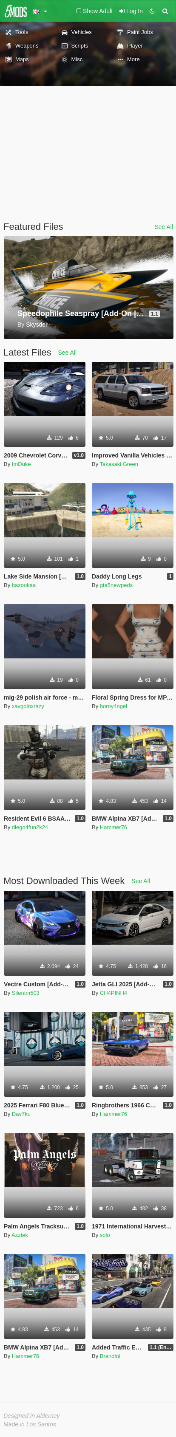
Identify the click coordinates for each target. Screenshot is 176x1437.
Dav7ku (21, 1114)
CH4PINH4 (113, 993)
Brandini (110, 1356)
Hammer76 (113, 827)
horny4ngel (113, 706)
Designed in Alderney (31, 1415)
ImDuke (21, 464)
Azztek (19, 1235)
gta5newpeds (116, 585)
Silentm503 (26, 993)
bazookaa (24, 585)
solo (105, 1235)
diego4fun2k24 (30, 827)
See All (163, 226)
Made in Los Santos (29, 1424)
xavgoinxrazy (28, 706)
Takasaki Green (119, 464)
